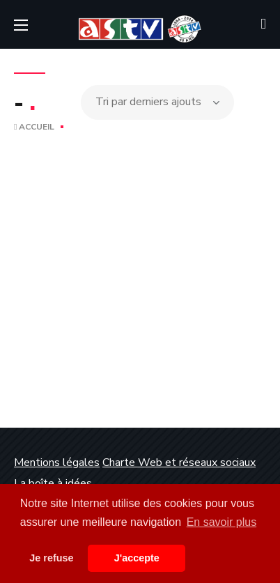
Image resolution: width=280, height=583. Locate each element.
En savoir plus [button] (222, 522)
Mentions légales (57, 462)
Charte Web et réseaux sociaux (179, 462)
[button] (263, 24)
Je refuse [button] (51, 557)
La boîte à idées (53, 483)
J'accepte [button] (137, 557)
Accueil (34, 126)
